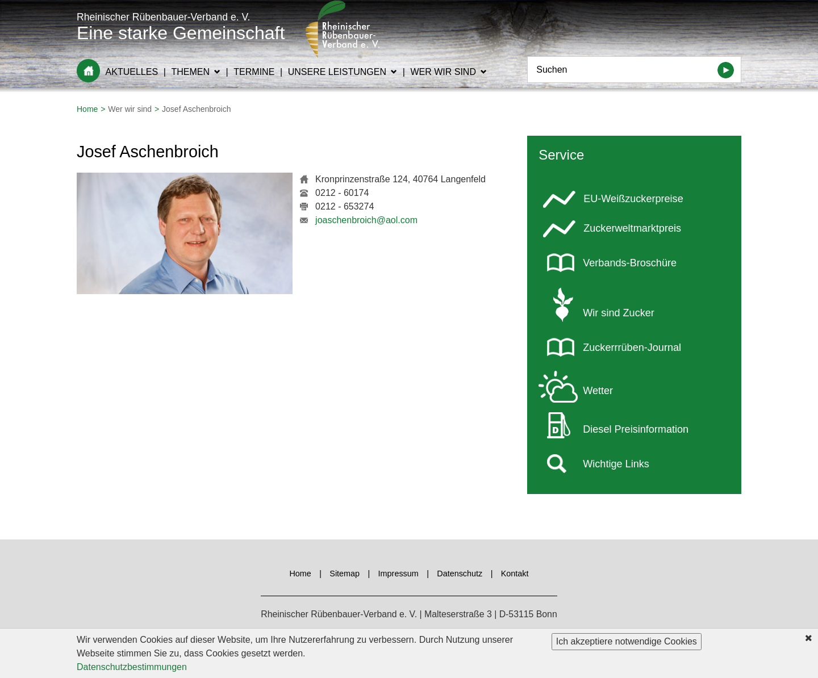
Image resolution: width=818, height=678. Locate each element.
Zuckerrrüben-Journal (632, 347)
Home (88, 70)
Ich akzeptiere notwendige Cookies (626, 642)
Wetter (598, 390)
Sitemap (344, 573)
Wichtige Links (616, 464)
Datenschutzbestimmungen (132, 668)
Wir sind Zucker (618, 313)
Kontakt (515, 573)
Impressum (398, 573)
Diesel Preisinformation (635, 429)
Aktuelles (132, 72)
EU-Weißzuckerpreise (633, 198)
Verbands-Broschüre (630, 263)
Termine (253, 72)
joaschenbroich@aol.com (366, 220)
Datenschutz (459, 573)
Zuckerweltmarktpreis (632, 228)
